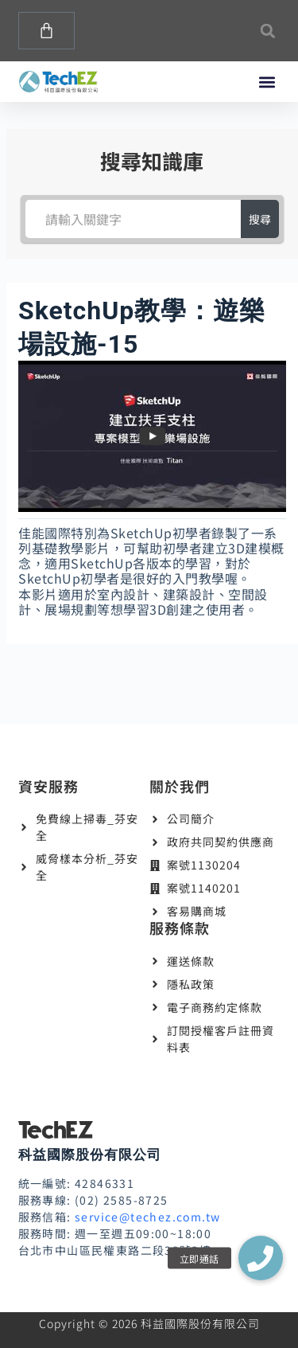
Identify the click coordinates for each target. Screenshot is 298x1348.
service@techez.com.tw (147, 1217)
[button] (268, 30)
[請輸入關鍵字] (132, 219)
